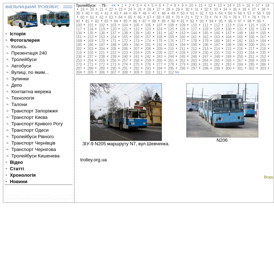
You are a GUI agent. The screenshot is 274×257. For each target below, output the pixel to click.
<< (114, 5)
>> (177, 72)
